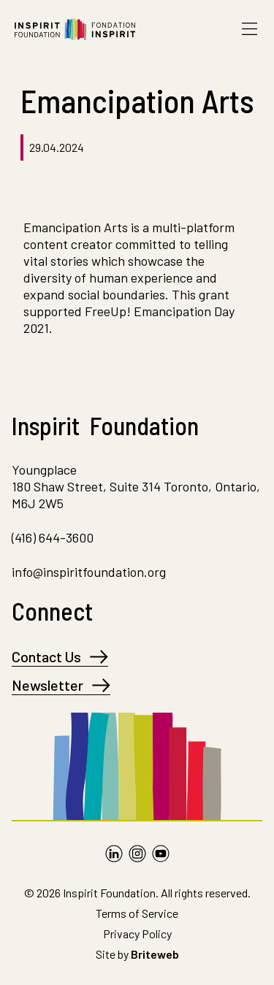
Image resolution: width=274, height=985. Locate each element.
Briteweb (155, 954)
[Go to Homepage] (75, 29)
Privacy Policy (137, 933)
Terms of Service (137, 913)
